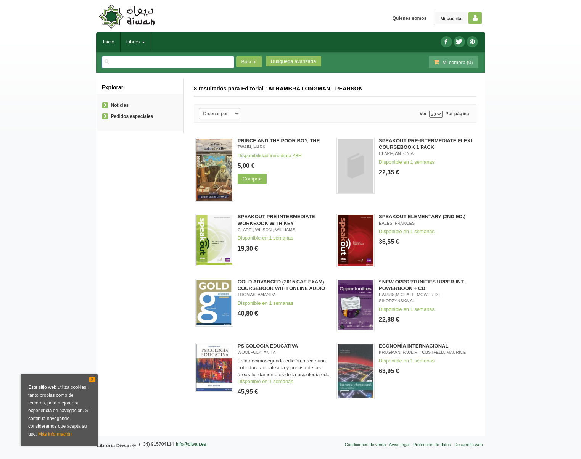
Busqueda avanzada (293, 61)
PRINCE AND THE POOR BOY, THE (279, 140)
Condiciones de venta (365, 444)
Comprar (252, 179)
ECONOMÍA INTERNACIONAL (413, 346)
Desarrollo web (468, 444)
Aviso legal (399, 444)
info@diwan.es (191, 444)
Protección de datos (432, 444)
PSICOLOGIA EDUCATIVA (268, 346)
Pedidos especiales (132, 116)
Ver (423, 114)
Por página (457, 114)
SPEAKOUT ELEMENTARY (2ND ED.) (422, 216)
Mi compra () (453, 62)
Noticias (120, 105)
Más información (55, 434)
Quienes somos (409, 18)
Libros (135, 42)
